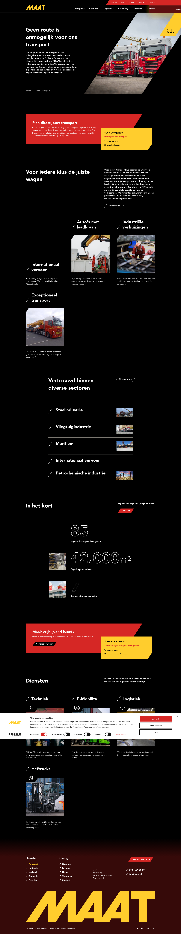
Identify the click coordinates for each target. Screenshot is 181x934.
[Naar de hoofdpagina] (35, 7)
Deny (156, 927)
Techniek (139, 9)
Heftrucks (94, 9)
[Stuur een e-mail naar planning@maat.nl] (126, 145)
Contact (151, 9)
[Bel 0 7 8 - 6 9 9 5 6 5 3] (126, 141)
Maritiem (64, 444)
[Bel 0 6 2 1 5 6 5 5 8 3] (126, 650)
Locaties (152, 3)
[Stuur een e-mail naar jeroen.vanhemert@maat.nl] (126, 654)
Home (28, 91)
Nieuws (131, 3)
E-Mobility (124, 9)
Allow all (155, 914)
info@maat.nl (135, 874)
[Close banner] (177, 911)
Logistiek (109, 9)
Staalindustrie (69, 410)
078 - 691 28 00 (137, 870)
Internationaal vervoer (78, 461)
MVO (123, 3)
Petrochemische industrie (81, 473)
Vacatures (141, 3)
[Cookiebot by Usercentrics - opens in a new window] (15, 929)
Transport (79, 9)
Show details (121, 929)
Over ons (114, 3)
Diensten (36, 91)
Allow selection (155, 921)
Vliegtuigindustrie (73, 427)
